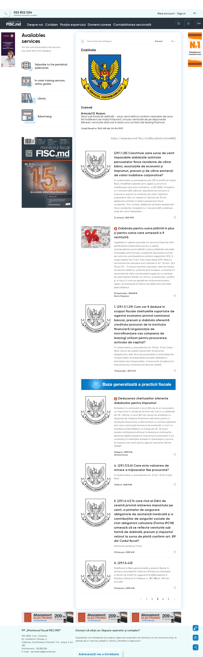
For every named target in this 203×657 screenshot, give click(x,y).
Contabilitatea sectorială (119, 15)
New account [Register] (169, 4)
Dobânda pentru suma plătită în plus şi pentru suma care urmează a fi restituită (143, 217)
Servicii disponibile (144, 14)
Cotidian (60, 15)
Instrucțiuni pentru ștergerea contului (42, 633)
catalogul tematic (44, 23)
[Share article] (174, 205)
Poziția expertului (76, 15)
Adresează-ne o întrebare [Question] (93, 598)
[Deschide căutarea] (185, 14)
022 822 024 (20, 3)
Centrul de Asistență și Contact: (44, 603)
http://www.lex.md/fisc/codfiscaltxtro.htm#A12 (151, 135)
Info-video (160, 15)
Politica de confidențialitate (36, 629)
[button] (193, 628)
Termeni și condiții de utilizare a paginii (43, 625)
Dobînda (59, 23)
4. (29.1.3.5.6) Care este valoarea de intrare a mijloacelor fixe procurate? (141, 430)
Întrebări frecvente (32, 621)
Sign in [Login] (182, 4)
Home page (27, 23)
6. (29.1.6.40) (121, 509)
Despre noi (48, 15)
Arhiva (25, 617)
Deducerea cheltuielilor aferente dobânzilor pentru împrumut (142, 365)
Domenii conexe (95, 15)
